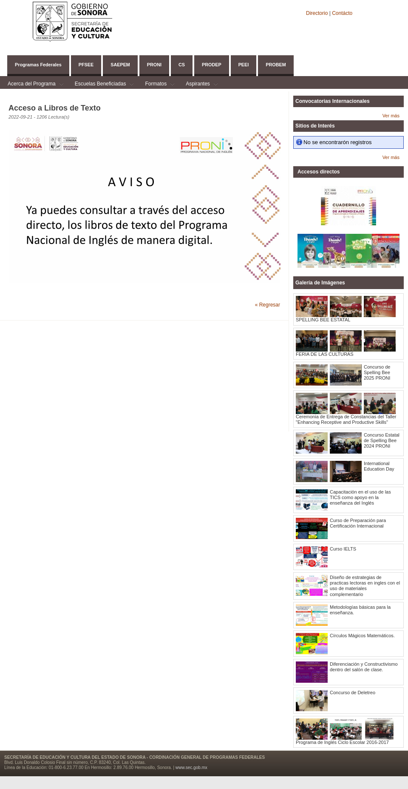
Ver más (391, 115)
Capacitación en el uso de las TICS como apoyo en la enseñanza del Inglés (360, 497)
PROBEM (276, 64)
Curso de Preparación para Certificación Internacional (358, 523)
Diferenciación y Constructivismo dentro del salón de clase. (364, 666)
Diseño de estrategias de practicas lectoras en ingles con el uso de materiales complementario (365, 586)
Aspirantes (198, 85)
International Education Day (379, 466)
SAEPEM (120, 64)
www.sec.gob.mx (191, 767)
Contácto (342, 13)
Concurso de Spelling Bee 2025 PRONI (377, 372)
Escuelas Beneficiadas (100, 85)
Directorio (317, 13)
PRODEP (211, 64)
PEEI (243, 64)
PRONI (154, 64)
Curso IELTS (343, 548)
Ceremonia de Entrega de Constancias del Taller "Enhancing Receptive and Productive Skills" (346, 419)
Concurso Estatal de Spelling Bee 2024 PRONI (382, 440)
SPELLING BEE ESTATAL (323, 319)
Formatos (155, 85)
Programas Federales (38, 64)
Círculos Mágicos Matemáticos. (362, 635)
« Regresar (267, 305)
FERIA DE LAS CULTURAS (325, 354)
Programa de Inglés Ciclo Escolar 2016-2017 (342, 742)
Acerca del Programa (31, 85)
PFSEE (86, 64)
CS (181, 64)
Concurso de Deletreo (352, 692)
